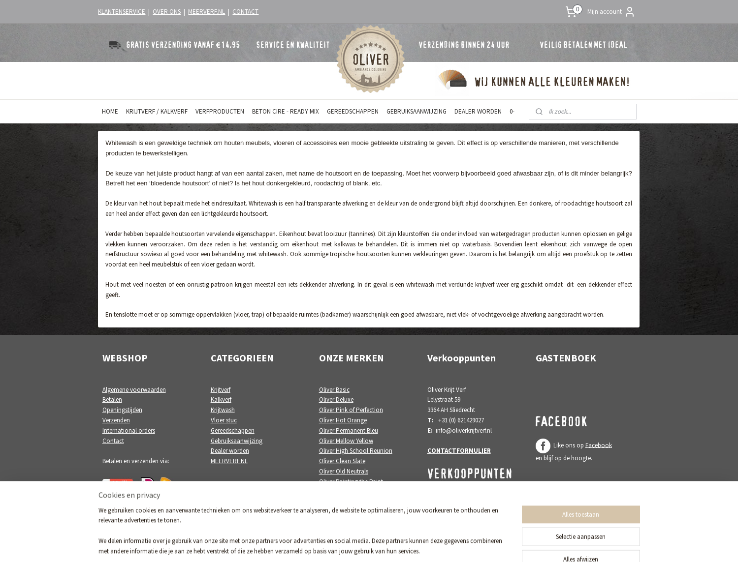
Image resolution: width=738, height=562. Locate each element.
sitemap (339, 543)
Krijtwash (223, 410)
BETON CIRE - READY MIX (285, 111)
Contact (113, 441)
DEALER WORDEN (478, 111)
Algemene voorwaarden (134, 389)
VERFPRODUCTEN (219, 111)
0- (512, 111)
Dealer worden (230, 450)
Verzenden (116, 420)
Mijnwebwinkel (457, 543)
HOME (110, 111)
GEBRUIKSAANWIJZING (416, 111)
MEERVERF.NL (206, 11)
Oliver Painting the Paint (351, 481)
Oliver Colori (336, 502)
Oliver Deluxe (336, 399)
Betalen (112, 399)
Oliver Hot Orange (343, 420)
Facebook (598, 445)
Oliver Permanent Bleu (348, 430)
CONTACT (245, 11)
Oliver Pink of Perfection (351, 410)
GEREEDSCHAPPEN (353, 111)
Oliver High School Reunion (355, 450)
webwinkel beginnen (386, 543)
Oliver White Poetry (344, 492)
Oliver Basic (334, 389)
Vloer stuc (224, 420)
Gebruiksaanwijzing (236, 441)
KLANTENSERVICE (121, 11)
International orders (128, 430)
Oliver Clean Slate (342, 461)
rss (356, 543)
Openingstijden (122, 410)
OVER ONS (167, 11)
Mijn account (611, 12)
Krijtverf (220, 389)
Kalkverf (221, 399)
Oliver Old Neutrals (343, 471)
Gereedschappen (233, 430)
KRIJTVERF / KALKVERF (157, 111)
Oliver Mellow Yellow (346, 441)
